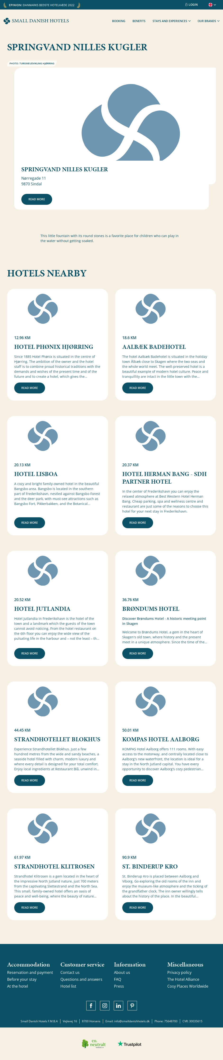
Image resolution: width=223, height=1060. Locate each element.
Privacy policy (179, 972)
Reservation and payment (30, 972)
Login (191, 5)
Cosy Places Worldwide (187, 986)
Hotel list (68, 986)
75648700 (170, 1021)
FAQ (117, 979)
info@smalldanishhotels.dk (132, 1021)
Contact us (70, 972)
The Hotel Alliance (183, 979)
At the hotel (17, 986)
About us (122, 972)
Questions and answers (81, 979)
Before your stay (21, 979)
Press (119, 986)
